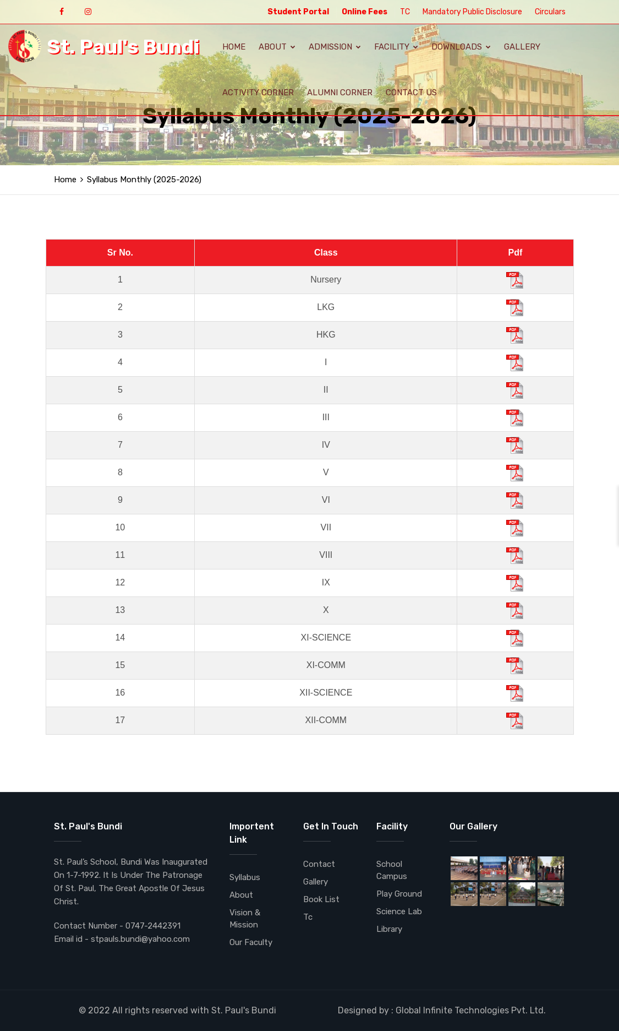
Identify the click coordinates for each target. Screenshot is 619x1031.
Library (389, 929)
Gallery (522, 47)
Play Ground (399, 894)
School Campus (391, 870)
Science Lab (399, 911)
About (277, 47)
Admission (335, 47)
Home (233, 47)
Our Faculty (250, 942)
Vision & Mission (244, 919)
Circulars (550, 12)
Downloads (461, 47)
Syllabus (244, 877)
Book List (321, 899)
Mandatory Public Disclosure (472, 12)
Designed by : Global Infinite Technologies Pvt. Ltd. (442, 1010)
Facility (396, 47)
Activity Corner (258, 92)
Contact (319, 864)
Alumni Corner (340, 92)
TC (405, 12)
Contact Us (411, 92)
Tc (308, 917)
